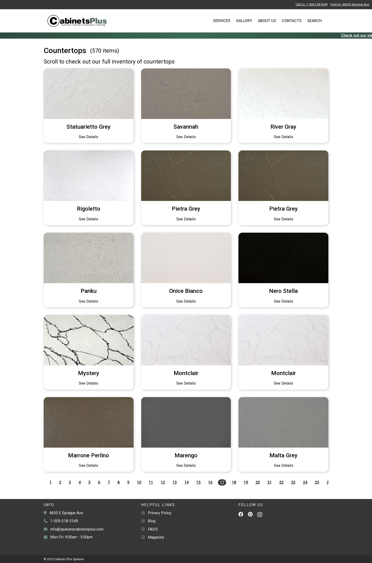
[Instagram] (259, 515)
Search (314, 20)
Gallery (244, 20)
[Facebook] (240, 515)
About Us (267, 20)
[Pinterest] (250, 515)
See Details (88, 137)
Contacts (292, 20)
